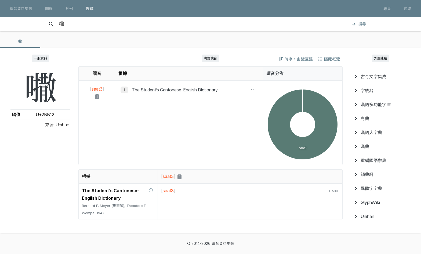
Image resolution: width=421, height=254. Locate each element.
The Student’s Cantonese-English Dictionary (175, 89)
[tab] (20, 41)
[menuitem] (380, 77)
